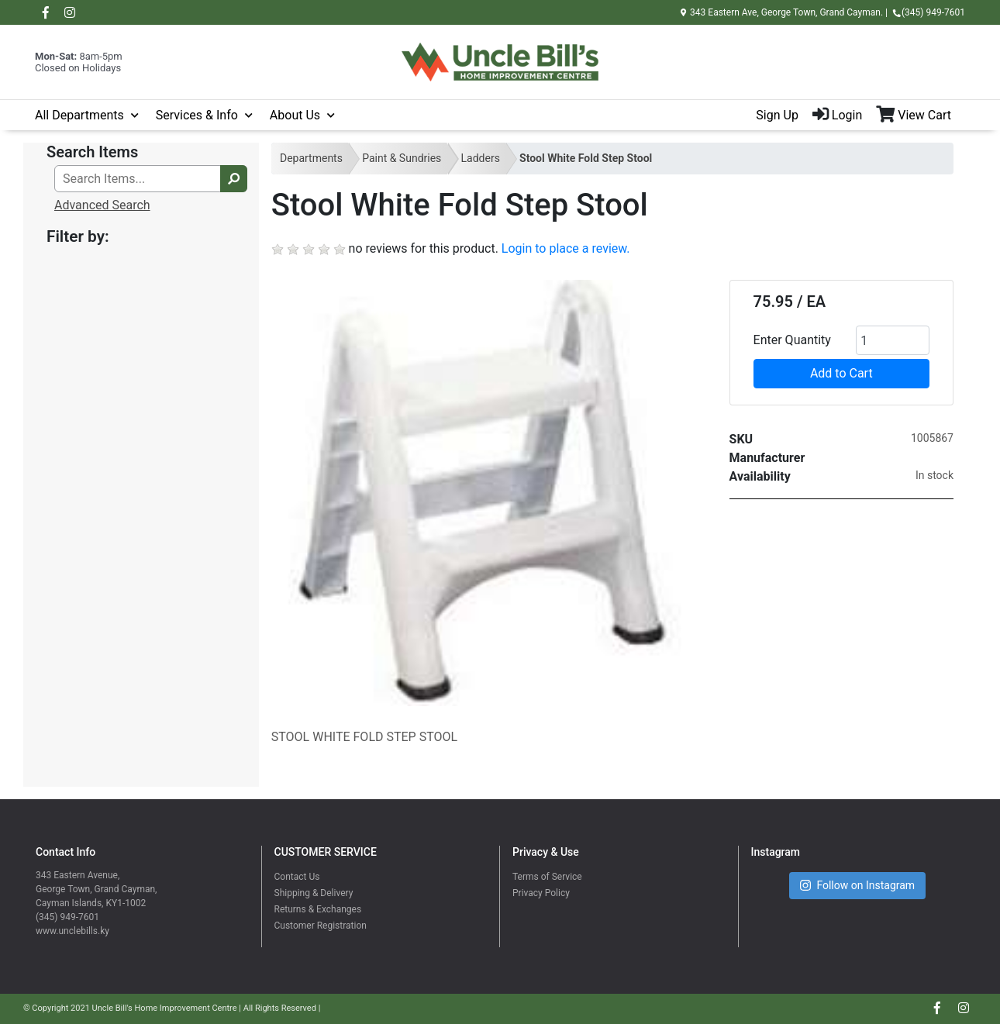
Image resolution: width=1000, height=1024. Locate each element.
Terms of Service (547, 876)
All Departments (79, 115)
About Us (295, 115)
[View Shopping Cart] (920, 115)
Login (837, 115)
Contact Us (297, 876)
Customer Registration (320, 925)
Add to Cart (841, 373)
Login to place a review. (566, 248)
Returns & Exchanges (318, 909)
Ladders (480, 158)
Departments (311, 158)
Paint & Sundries (401, 158)
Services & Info (197, 115)
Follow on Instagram (857, 885)
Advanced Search (102, 205)
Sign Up (777, 115)
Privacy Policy (541, 893)
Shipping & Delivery (313, 893)
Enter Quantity (792, 340)
